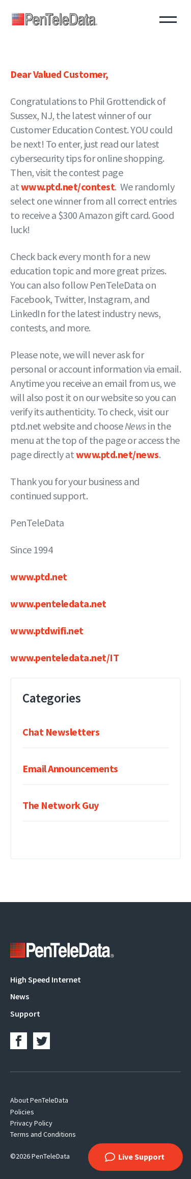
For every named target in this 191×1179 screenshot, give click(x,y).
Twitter (41, 1040)
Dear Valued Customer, (59, 74)
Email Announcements (70, 768)
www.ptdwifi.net (47, 630)
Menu (168, 18)
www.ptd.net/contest (68, 186)
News (19, 996)
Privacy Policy (31, 1123)
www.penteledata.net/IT (64, 657)
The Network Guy (60, 805)
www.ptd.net (38, 576)
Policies (22, 1111)
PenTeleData (56, 18)
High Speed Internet (45, 979)
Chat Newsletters (60, 731)
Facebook (18, 1040)
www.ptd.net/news (117, 454)
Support (25, 1013)
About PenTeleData (39, 1100)
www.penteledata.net (58, 603)
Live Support (141, 1157)
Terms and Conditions (43, 1134)
